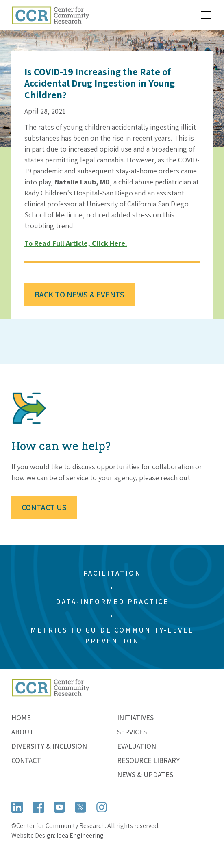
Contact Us (44, 507)
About (22, 732)
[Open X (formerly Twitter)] (80, 807)
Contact (26, 760)
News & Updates (145, 774)
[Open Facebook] (38, 807)
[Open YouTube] (59, 807)
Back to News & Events (79, 294)
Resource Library (148, 760)
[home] (50, 15)
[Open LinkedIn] (17, 807)
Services (132, 732)
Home (21, 717)
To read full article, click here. (75, 243)
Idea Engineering (80, 835)
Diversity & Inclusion (49, 746)
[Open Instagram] (101, 807)
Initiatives (135, 717)
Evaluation (136, 746)
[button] (204, 15)
